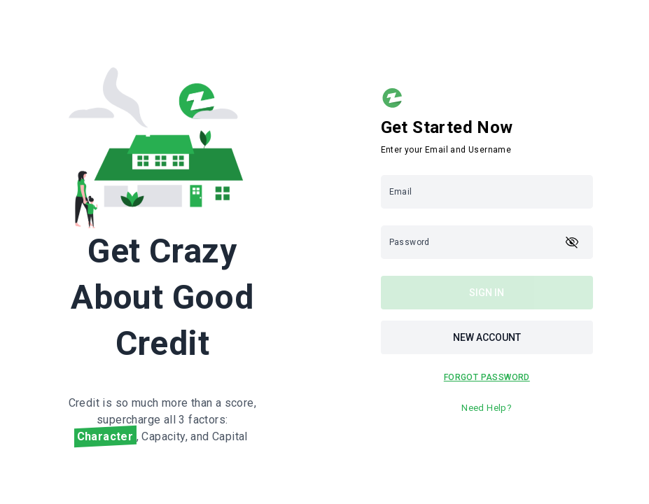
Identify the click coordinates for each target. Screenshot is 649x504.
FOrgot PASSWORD (487, 377)
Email (400, 192)
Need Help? (486, 407)
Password (409, 242)
